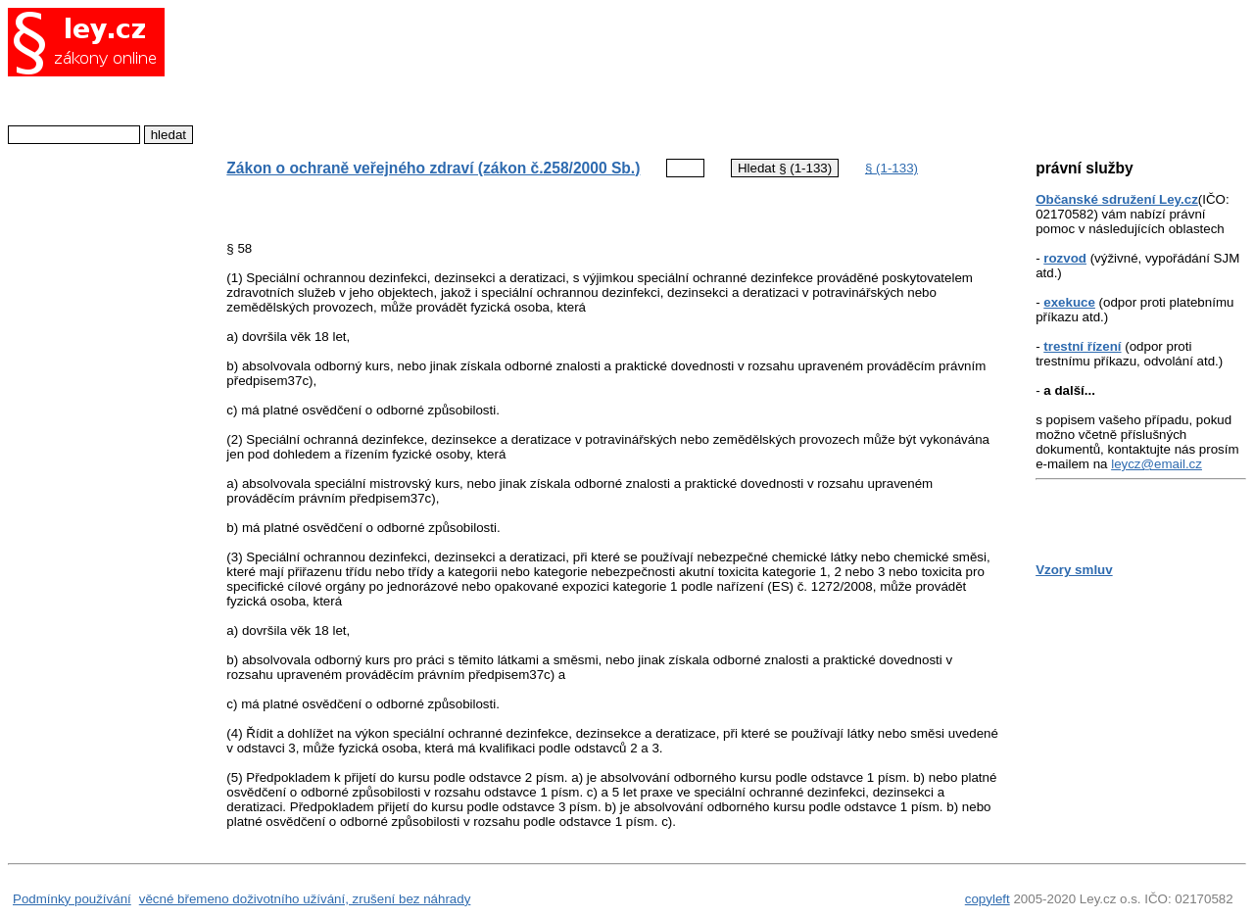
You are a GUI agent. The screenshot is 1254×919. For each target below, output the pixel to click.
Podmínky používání (72, 899)
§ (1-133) (891, 168)
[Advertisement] (596, 73)
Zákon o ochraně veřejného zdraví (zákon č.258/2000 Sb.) (433, 168)
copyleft (987, 899)
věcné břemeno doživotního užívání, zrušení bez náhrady (305, 899)
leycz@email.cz (1156, 464)
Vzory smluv (1074, 569)
